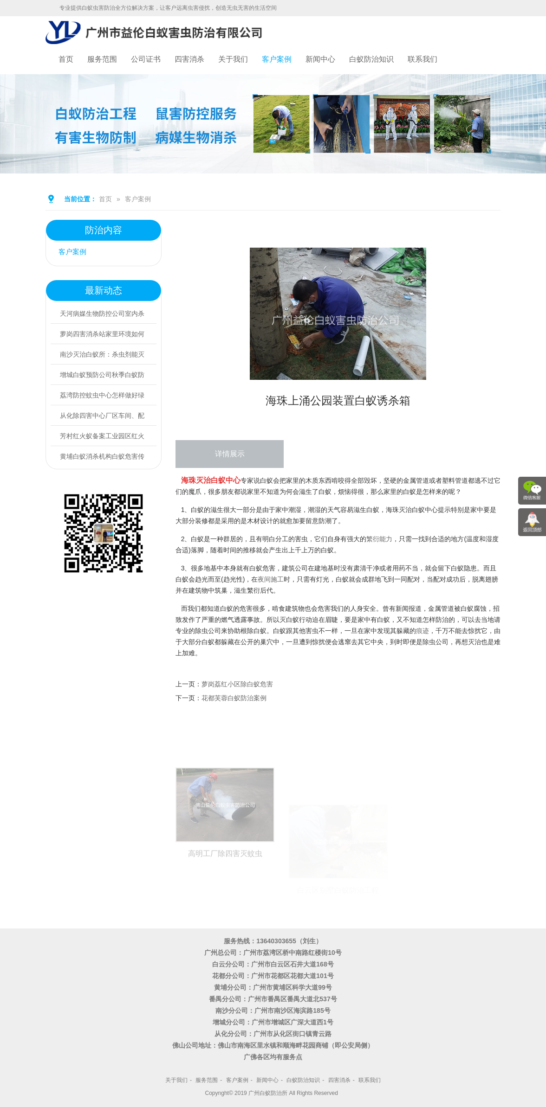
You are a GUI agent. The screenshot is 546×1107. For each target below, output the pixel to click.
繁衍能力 (379, 539)
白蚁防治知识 (371, 59)
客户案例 (277, 59)
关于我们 (233, 59)
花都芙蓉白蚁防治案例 (234, 698)
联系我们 (422, 59)
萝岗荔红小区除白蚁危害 (237, 684)
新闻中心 (320, 59)
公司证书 (146, 59)
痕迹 (422, 630)
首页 (65, 59)
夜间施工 (271, 579)
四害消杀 (189, 59)
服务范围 (102, 59)
